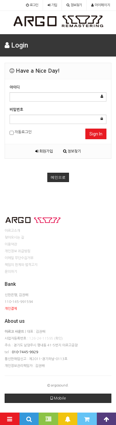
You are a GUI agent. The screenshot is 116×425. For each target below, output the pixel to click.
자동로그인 (21, 132)
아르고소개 (12, 230)
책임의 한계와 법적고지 (21, 265)
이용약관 (11, 244)
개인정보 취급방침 (17, 251)
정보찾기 (72, 151)
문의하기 (11, 271)
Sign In (95, 133)
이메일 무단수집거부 (19, 258)
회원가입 (44, 151)
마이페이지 (100, 5)
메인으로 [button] (58, 177)
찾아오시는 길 (14, 237)
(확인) (58, 338)
